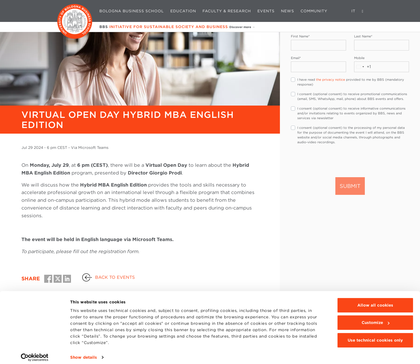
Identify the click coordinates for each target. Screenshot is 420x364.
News (287, 11)
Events (266, 11)
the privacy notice (330, 80)
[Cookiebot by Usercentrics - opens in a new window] (34, 354)
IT (353, 11)
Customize (375, 318)
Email (296, 58)
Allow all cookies (375, 301)
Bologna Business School (131, 11)
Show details (83, 353)
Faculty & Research (226, 11)
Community (314, 11)
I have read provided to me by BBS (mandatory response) (350, 82)
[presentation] (331, 160)
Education (183, 11)
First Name (300, 36)
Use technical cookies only (375, 336)
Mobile (359, 58)
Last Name (363, 36)
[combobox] (362, 67)
